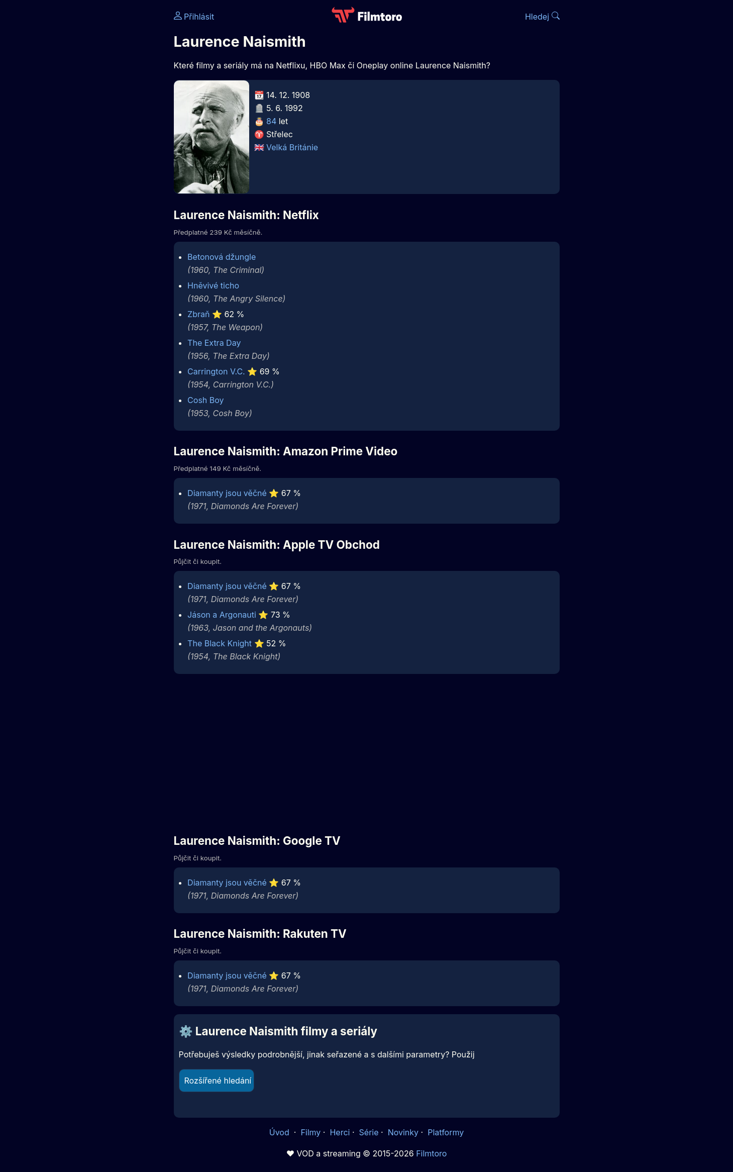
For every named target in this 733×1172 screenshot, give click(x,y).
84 (271, 121)
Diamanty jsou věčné (227, 493)
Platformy (446, 1132)
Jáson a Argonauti (221, 615)
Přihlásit (194, 17)
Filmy (310, 1132)
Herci (340, 1132)
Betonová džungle (221, 257)
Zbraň (198, 314)
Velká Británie (292, 147)
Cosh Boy (205, 400)
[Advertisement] (101, 155)
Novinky (403, 1132)
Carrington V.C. (216, 371)
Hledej (542, 17)
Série (369, 1132)
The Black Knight (219, 643)
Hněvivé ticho (213, 285)
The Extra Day (214, 343)
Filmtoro (431, 1153)
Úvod (280, 1132)
